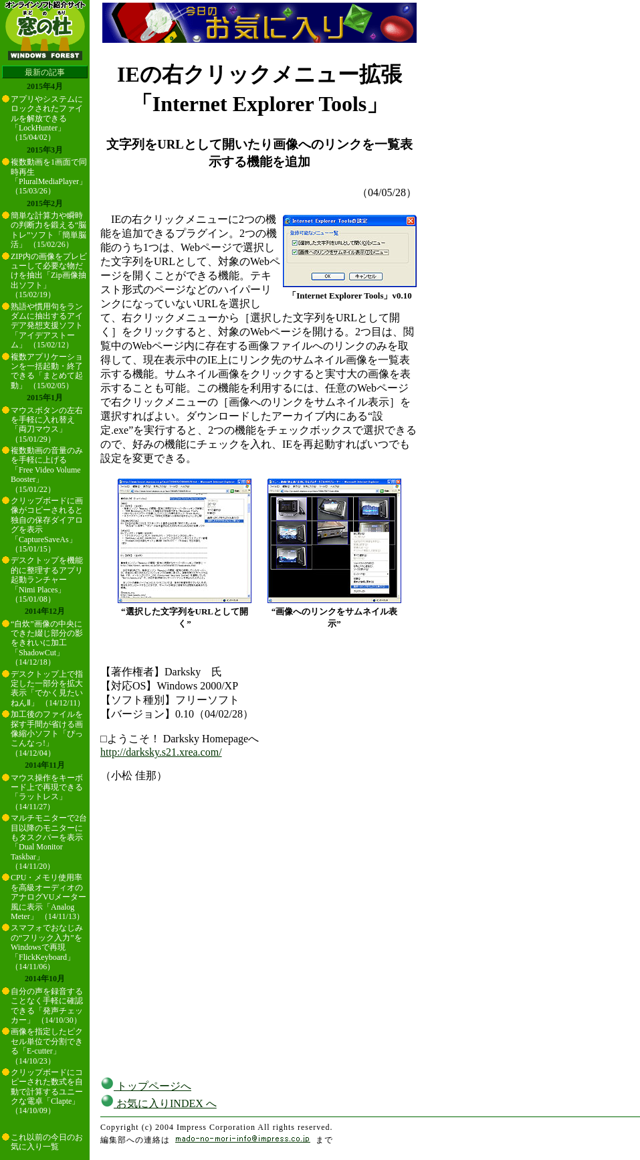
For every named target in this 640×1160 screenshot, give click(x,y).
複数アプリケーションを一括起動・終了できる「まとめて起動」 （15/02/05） (47, 371)
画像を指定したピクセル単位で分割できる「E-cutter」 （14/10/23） (47, 1046)
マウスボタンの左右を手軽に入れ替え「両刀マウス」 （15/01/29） (47, 425)
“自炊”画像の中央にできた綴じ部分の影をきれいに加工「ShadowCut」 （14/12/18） (47, 643)
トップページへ (145, 1086)
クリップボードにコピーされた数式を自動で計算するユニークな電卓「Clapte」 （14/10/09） (47, 1092)
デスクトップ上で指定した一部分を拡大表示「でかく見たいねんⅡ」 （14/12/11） (48, 688)
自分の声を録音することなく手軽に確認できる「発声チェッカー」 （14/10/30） (47, 1006)
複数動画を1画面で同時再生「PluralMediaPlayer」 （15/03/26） (49, 176)
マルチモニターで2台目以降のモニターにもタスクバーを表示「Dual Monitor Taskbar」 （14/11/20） (49, 842)
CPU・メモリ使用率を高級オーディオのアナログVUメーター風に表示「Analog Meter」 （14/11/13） (48, 897)
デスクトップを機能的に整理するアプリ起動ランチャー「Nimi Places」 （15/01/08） (47, 580)
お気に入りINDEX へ (158, 1103)
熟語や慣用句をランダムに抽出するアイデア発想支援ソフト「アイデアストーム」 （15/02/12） (47, 326)
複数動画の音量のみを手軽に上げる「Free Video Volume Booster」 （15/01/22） (47, 470)
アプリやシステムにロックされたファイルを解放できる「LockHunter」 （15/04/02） (47, 118)
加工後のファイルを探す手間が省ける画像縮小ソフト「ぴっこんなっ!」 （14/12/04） (47, 734)
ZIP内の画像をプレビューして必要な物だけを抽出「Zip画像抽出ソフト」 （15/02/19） (49, 276)
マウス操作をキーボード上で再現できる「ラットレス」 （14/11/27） (47, 792)
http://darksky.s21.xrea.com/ (161, 752)
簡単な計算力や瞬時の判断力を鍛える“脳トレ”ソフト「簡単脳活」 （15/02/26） (48, 230)
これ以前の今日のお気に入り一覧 (47, 1142)
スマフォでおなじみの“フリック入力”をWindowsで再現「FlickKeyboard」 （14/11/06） (47, 947)
